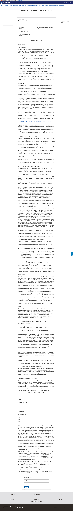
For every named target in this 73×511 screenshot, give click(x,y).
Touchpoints (44, 489)
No (26, 483)
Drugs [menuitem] (62, 22)
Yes (27, 480)
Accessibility (12, 499)
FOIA (61, 494)
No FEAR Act (36, 499)
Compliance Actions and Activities (32, 5)
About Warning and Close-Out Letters (7, 24)
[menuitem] (65, 19)
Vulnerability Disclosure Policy (36, 501)
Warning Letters (41, 5)
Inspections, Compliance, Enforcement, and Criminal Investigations (15, 5)
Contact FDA (6, 507)
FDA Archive (12, 494)
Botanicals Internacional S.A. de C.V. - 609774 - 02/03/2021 (54, 5)
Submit (26, 487)
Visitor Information (36, 494)
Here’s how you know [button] (19, 0)
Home (2, 5)
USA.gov (60, 499)
